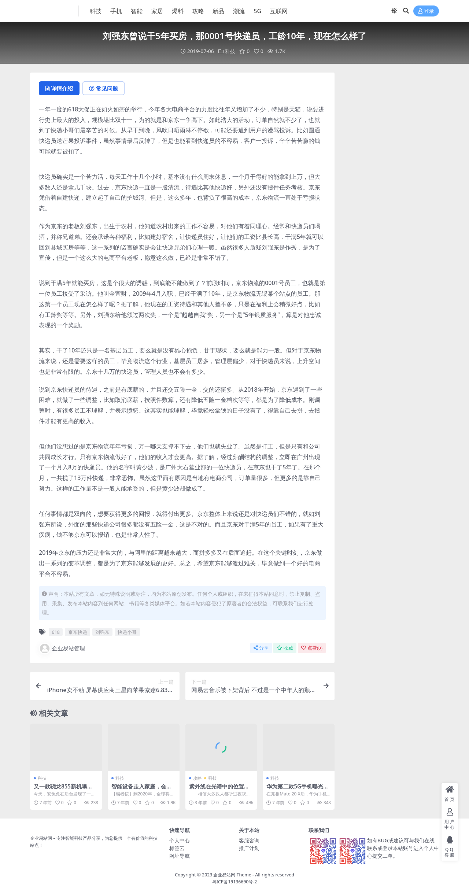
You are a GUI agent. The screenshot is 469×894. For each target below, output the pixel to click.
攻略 (197, 778)
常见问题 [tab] (103, 88)
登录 (426, 11)
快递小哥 (127, 632)
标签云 (177, 848)
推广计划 (249, 848)
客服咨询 (249, 840)
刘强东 (102, 632)
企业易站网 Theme (232, 875)
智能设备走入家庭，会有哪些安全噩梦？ (141, 790)
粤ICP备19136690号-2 (234, 882)
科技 (230, 51)
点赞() (311, 648)
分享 (261, 648)
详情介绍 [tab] (59, 88)
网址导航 (179, 855)
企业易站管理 (62, 648)
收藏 (285, 648)
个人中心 (179, 840)
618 (56, 632)
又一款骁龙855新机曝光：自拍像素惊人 (60, 790)
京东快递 (77, 632)
